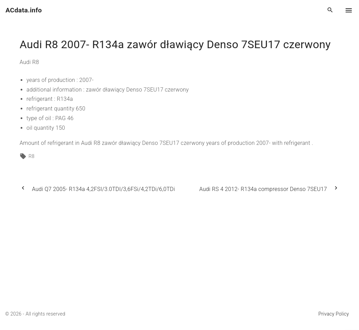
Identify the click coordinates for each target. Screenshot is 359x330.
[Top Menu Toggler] (348, 10)
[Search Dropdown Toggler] (330, 10)
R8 (31, 156)
